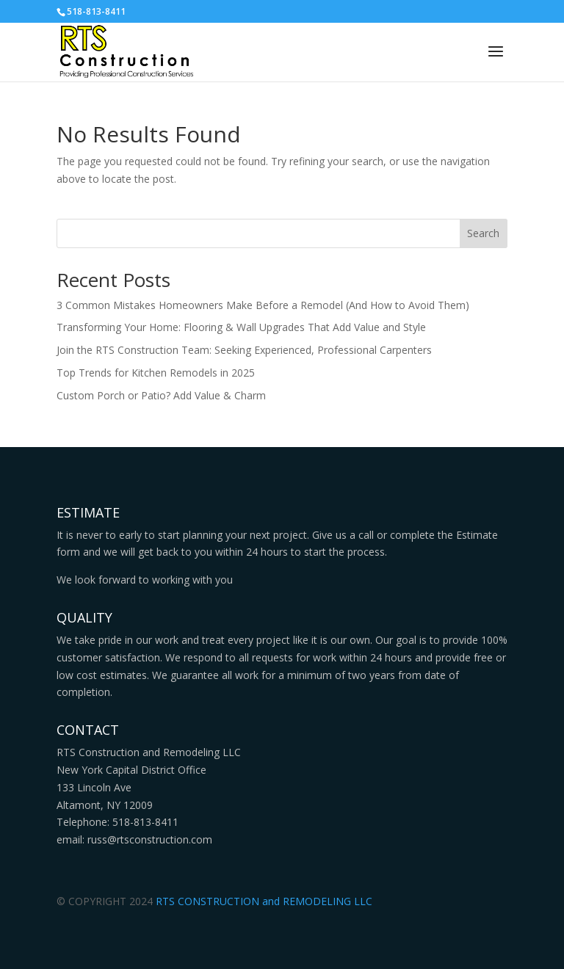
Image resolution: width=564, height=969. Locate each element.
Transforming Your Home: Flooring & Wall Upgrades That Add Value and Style (241, 327)
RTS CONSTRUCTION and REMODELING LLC (264, 901)
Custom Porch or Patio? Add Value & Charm (161, 395)
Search (483, 233)
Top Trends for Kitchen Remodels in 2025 (156, 373)
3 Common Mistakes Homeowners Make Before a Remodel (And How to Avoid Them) (263, 305)
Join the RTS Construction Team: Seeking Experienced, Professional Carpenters (244, 350)
